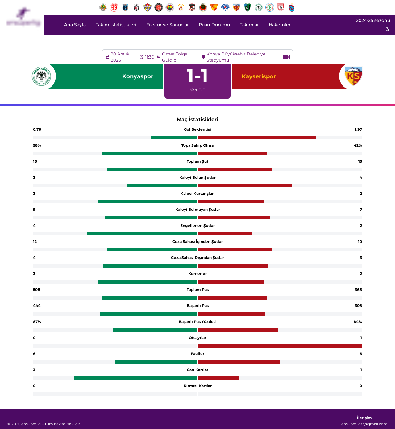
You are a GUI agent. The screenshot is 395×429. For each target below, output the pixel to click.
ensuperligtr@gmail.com (364, 424)
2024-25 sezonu (373, 20)
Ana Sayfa (75, 24)
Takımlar (249, 24)
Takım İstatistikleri (116, 24)
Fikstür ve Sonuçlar (167, 24)
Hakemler (280, 24)
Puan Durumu (214, 24)
